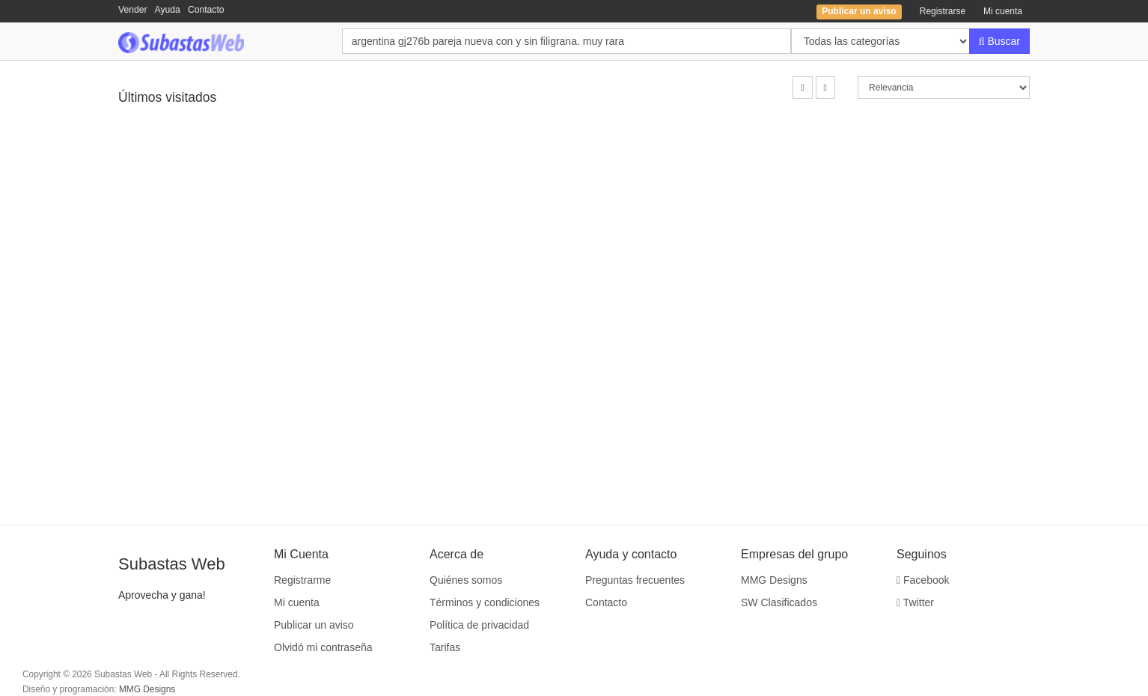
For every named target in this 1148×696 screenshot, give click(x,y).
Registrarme (302, 580)
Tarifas (445, 647)
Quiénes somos (466, 580)
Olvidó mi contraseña (323, 647)
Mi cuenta (1002, 11)
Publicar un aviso (314, 625)
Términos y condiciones (485, 602)
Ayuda (167, 9)
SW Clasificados (779, 602)
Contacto (206, 9)
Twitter (915, 602)
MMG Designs (774, 580)
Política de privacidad (479, 625)
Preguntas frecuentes (635, 580)
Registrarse (942, 11)
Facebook (923, 580)
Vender (132, 9)
